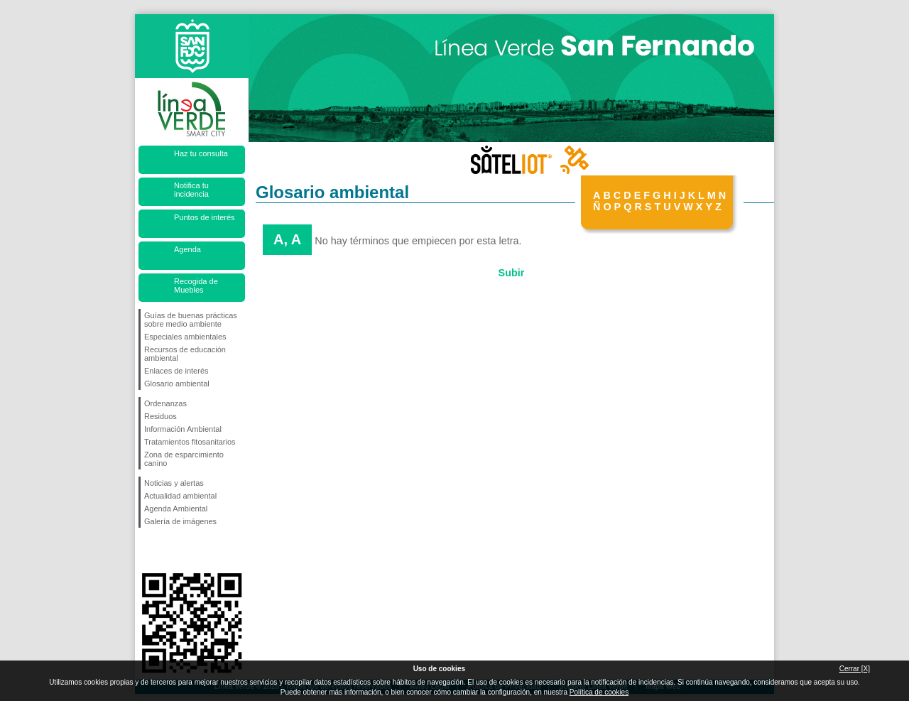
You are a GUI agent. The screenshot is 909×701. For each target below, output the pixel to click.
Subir (512, 272)
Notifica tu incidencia (191, 189)
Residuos (160, 416)
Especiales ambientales (185, 336)
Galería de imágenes (180, 521)
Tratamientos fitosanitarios (190, 442)
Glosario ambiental (176, 383)
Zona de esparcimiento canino (184, 458)
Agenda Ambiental (175, 508)
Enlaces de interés (176, 370)
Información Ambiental (183, 429)
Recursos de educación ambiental (185, 353)
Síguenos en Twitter (170, 550)
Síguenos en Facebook (147, 550)
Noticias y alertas (174, 483)
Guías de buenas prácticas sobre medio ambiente (190, 319)
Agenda (187, 249)
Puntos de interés (204, 217)
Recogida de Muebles (196, 285)
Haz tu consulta (201, 153)
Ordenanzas (165, 403)
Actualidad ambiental (180, 495)
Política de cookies (599, 692)
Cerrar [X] (854, 669)
